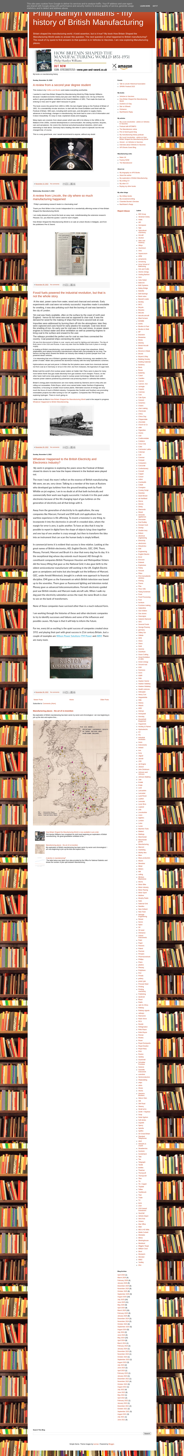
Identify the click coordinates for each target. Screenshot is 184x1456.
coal (139, 436)
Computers (142, 463)
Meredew (141, 863)
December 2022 (123, 1379)
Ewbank (141, 562)
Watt (140, 1227)
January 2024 (122, 1349)
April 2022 (121, 1398)
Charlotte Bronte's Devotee (129, 202)
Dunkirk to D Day (126, 104)
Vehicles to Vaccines (127, 96)
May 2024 (121, 1338)
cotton (140, 479)
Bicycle (140, 307)
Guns (140, 673)
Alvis (140, 251)
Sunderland (142, 1154)
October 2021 (122, 1409)
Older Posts (104, 700)
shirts (140, 1085)
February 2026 (123, 1280)
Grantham (141, 652)
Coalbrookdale (143, 438)
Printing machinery (142, 990)
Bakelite (141, 291)
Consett (141, 471)
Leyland (141, 807)
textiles (140, 1168)
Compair (141, 460)
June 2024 (121, 1335)
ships (140, 1083)
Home (71, 700)
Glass (140, 641)
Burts (140, 367)
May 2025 (121, 1305)
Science (141, 1067)
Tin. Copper (142, 1184)
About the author (126, 175)
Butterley (141, 373)
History (140, 703)
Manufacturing (143, 844)
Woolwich (141, 1254)
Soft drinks (142, 1120)
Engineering (142, 551)
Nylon (140, 925)
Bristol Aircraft (143, 345)
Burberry (141, 365)
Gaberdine (142, 608)
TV (139, 1200)
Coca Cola (142, 444)
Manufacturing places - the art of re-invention (53, 711)
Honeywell (142, 714)
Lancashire (142, 791)
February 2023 (123, 1373)
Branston (141, 335)
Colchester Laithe (144, 449)
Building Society (144, 359)
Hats (140, 678)
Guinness (141, 670)
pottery (140, 978)
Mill (139, 872)
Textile (140, 1165)
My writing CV (125, 181)
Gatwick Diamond (144, 619)
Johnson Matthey (144, 777)
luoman (96, 1444)
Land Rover (142, 796)
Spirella (141, 1128)
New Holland (142, 909)
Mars (140, 855)
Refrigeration (143, 1027)
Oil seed (141, 930)
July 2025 (121, 1300)
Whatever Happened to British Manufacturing (50, 402)
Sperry (140, 1125)
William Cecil (143, 1249)
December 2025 (123, 1286)
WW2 (140, 1260)
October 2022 (122, 1384)
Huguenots (142, 724)
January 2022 (122, 1403)
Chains (140, 406)
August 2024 (122, 1330)
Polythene (141, 970)
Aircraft (140, 235)
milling (140, 874)
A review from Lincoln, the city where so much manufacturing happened (63, 197)
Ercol (140, 557)
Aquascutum (142, 253)
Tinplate (141, 1187)
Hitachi (140, 706)
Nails (140, 901)
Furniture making (144, 605)
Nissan (140, 919)
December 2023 (123, 1351)
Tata (139, 1157)
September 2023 (124, 1360)
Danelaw (141, 493)
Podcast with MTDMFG (128, 126)
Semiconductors (144, 1077)
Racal (140, 999)
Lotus (140, 823)
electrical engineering (142, 537)
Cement (141, 400)
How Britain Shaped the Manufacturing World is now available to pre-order (72, 832)
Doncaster (142, 519)
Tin (139, 1181)
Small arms (142, 1109)
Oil (139, 927)
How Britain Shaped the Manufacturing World (68, 399)
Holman (141, 711)
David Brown (142, 496)
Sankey (141, 1057)
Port (139, 973)
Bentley (141, 302)
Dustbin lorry (142, 530)
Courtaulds (142, 482)
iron (139, 750)
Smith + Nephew (144, 1112)
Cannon (141, 381)
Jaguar (140, 756)
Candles (141, 378)
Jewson (141, 767)
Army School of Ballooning (143, 265)
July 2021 (121, 1417)
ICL (139, 735)
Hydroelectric (143, 729)
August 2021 (122, 1414)
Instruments (142, 745)
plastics (141, 965)
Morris (140, 882)
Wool (140, 1251)
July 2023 (121, 1365)
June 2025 (121, 1302)
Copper (141, 474)
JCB (139, 761)
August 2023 (122, 1362)
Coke (140, 447)
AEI (139, 222)
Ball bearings (143, 294)
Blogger (111, 1444)
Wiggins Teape (143, 1246)
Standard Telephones (142, 1137)
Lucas (140, 826)
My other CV (124, 184)
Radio (140, 1002)
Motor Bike (142, 884)
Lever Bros (142, 804)
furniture (141, 603)
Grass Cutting (143, 654)
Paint (140, 940)
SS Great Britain (144, 1134)
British (140, 348)
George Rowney (144, 627)
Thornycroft (142, 1176)
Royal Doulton (143, 1046)
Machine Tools (143, 829)
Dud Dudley (142, 522)
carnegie (141, 386)
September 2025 (124, 1294)
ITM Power (86, 636)
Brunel (140, 354)
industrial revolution (141, 738)
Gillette (140, 635)
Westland (141, 1243)
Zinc (139, 1265)
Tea (139, 1159)
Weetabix (141, 1235)
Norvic (140, 922)
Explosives (142, 565)
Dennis (140, 504)
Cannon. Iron (143, 384)
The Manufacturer (126, 163)
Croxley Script (143, 490)
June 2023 (121, 1368)
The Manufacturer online (128, 129)
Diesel (140, 512)
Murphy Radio (143, 898)
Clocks (140, 433)
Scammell (141, 1060)
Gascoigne (142, 616)
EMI (139, 549)
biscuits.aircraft (143, 315)
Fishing (141, 581)
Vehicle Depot (143, 1216)
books (140, 324)
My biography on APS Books (130, 173)
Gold (140, 646)
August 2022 (122, 1387)
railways (141, 1013)
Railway (141, 1008)
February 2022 (123, 1400)
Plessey (141, 967)
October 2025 (122, 1291)
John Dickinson (143, 769)
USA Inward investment (142, 1209)
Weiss (140, 1238)
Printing (141, 987)
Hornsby (141, 716)
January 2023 (122, 1376)
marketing (141, 850)
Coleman (141, 452)
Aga (139, 228)
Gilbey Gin (142, 633)
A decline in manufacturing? (56, 858)
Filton (140, 573)
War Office (142, 1224)
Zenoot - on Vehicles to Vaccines (131, 142)
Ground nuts (142, 665)
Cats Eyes (142, 397)
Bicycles (141, 310)
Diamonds (142, 509)
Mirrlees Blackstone (142, 878)
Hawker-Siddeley (144, 686)
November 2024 (123, 1321)
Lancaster (141, 793)
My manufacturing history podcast (132, 135)
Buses (140, 370)
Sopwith (141, 1123)
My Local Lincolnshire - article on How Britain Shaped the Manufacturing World (134, 138)
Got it (155, 6)
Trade (140, 1198)
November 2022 (123, 1381)
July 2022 (121, 1390)
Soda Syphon (143, 1117)
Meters (140, 869)
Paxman (141, 951)
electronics (142, 543)
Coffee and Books (53, 90)
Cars (140, 395)
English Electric (143, 554)
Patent (140, 948)
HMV (140, 708)
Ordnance (123, 109)
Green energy (143, 662)
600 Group (142, 214)
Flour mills (142, 589)
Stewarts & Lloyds (142, 1145)
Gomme (141, 649)
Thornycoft (142, 1173)
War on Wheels (125, 106)
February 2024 (123, 1346)
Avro (140, 277)
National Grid (143, 904)
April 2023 (121, 1370)
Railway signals (144, 1010)
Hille (139, 700)
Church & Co (143, 425)
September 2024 (124, 1327)
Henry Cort (142, 695)
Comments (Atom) (49, 703)
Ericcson (141, 560)
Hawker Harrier (143, 681)
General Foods (143, 624)
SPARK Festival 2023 (127, 86)
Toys (140, 1195)
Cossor (140, 477)
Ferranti (141, 571)
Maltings (141, 834)
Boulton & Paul (143, 326)
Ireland (140, 748)
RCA (140, 1021)
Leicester (141, 801)
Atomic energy (143, 272)
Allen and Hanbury (141, 241)
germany (141, 630)
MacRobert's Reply (126, 204)
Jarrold (140, 759)
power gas (142, 981)
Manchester (142, 837)
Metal (140, 866)
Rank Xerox (142, 1019)
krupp (140, 785)
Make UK (123, 157)
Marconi (141, 847)
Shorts (140, 1091)
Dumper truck (143, 525)
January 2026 (122, 1283)
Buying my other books (128, 186)
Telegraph (141, 1162)
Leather (141, 799)
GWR (140, 676)
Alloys (140, 245)
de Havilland (142, 498)
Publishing (142, 994)
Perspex (141, 954)
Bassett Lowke (143, 299)
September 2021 (124, 1411)
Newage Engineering (142, 915)
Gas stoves (142, 613)
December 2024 (123, 1319)
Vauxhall (141, 1213)
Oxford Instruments (142, 936)
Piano (140, 962)
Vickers (141, 1221)
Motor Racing (143, 890)
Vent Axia (141, 1219)
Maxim (140, 861)
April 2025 (121, 1308)
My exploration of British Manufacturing (133, 178)
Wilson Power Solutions (68, 636)
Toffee (140, 1189)
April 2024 (121, 1340)
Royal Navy (142, 1049)
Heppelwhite (142, 697)
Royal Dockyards (144, 1043)
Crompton (141, 487)
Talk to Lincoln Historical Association (132, 84)
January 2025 (122, 1316)
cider (140, 427)
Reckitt (140, 1024)
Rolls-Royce (142, 1032)
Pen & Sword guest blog (128, 132)
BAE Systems (143, 285)
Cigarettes (142, 430)
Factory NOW (124, 160)
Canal (140, 375)
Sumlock (141, 1151)
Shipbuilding (142, 1080)
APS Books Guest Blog (128, 147)
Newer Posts (38, 700)
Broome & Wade (144, 351)
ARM (99, 636)
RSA (140, 1051)
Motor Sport (142, 893)
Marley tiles (142, 853)
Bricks (140, 340)
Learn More (145, 6)
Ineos (140, 742)
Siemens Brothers (141, 1094)
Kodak (140, 782)
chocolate (141, 422)
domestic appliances (142, 516)
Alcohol (141, 238)
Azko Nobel (142, 280)
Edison (140, 533)
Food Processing (144, 597)
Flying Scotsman (144, 592)
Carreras (141, 392)
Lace (140, 788)
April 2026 (121, 1275)
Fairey (140, 568)
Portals (140, 976)
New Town (142, 912)
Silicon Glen (142, 1098)
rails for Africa (143, 1005)
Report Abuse (124, 211)
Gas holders (142, 611)
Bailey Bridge (143, 288)
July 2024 (121, 1332)
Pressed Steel (143, 984)
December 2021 (123, 1406)
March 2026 (122, 1278)
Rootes (140, 1038)
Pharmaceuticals (144, 957)
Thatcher (141, 1170)
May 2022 (121, 1395)
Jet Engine (142, 764)
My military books (126, 196)
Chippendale (142, 419)
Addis (140, 220)
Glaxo (140, 643)
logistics (141, 818)
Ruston (140, 1054)
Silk (139, 1101)
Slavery (141, 1106)
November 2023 (123, 1354)
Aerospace (142, 225)
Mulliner (141, 895)
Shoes (140, 1088)
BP (139, 332)
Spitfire (140, 1131)
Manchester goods (142, 841)
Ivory (140, 753)
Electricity (141, 540)
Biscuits (141, 313)
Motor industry (143, 887)
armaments (142, 259)
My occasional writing (127, 199)
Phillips (140, 959)
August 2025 (122, 1297)
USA (140, 1206)
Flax (139, 586)
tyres (140, 1203)
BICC (140, 305)
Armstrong (142, 262)
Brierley (141, 343)
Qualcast (141, 997)
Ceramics (141, 403)
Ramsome (142, 1016)
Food (140, 594)
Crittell (140, 485)
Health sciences (144, 689)
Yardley (141, 1262)
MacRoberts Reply (126, 112)
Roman (141, 1035)
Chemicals (142, 411)
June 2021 (121, 1420)
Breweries (141, 337)
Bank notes (142, 296)
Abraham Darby (144, 217)
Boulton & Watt (143, 329)
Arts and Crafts (143, 269)
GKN (140, 638)
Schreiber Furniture (141, 1063)
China (140, 414)
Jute (139, 780)
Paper (140, 943)
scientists (141, 1074)
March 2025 (122, 1310)
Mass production (144, 858)
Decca (140, 501)
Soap (140, 1115)
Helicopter (142, 692)
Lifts (139, 810)
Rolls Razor (142, 1029)
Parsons (141, 946)
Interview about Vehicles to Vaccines (133, 145)
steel (140, 1141)
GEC (140, 622)
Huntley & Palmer (144, 727)
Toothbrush (142, 1192)
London (141, 821)
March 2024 (122, 1343)
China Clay (142, 416)
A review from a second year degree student (62, 85)
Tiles (140, 1178)
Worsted (141, 1257)
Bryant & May (143, 356)
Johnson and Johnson (143, 773)
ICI (139, 732)
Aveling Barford (143, 275)
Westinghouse (143, 1240)
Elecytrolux (142, 546)
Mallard (141, 831)
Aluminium (142, 248)
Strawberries (142, 1148)
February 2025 (123, 1313)
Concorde (141, 466)
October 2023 (122, 1357)
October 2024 (122, 1324)
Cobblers (141, 441)
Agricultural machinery (142, 231)
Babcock (141, 283)
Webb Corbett (143, 1232)
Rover (140, 1040)
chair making (142, 408)
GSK (140, 667)
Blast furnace (143, 318)
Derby (140, 507)
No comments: (55, 184)
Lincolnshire (142, 812)
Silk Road (141, 1104)
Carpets (141, 389)
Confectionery (143, 468)
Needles (141, 906)
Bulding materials (144, 362)
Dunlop (140, 528)
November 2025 (123, 1289)
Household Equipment (142, 720)
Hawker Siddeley (144, 684)
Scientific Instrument (142, 1071)
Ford (140, 600)
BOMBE (141, 321)
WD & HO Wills (143, 1230)
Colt (139, 455)
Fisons (140, 583)
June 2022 (121, 1392)
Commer (141, 457)
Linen (140, 815)
